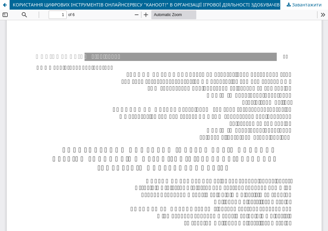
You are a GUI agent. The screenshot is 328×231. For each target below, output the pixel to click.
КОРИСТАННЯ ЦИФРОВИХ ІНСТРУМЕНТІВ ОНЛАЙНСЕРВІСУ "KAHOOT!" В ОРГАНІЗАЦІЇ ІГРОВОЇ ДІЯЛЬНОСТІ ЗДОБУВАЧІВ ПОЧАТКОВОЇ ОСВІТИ (170, 5)
